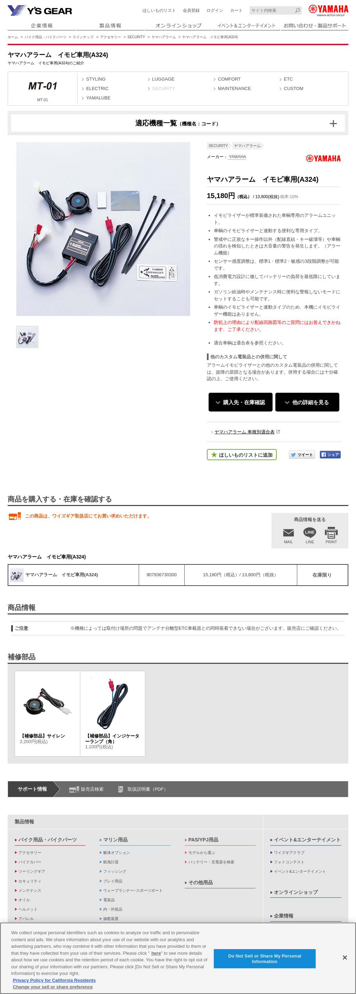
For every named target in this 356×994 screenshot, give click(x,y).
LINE (310, 542)
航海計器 (111, 862)
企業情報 (283, 916)
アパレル (26, 918)
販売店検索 (92, 789)
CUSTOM (294, 88)
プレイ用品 (112, 881)
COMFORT (229, 79)
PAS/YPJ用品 (203, 839)
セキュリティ (29, 881)
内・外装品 (112, 909)
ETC (288, 79)
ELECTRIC (97, 88)
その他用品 (200, 882)
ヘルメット (28, 909)
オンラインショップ (296, 892)
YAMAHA (237, 156)
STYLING (96, 79)
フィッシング (114, 871)
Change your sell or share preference (53, 988)
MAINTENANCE (234, 88)
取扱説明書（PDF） (148, 789)
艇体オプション (116, 852)
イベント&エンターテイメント (307, 839)
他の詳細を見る (310, 402)
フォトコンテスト (289, 862)
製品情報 (24, 821)
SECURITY (136, 37)
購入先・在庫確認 (244, 402)
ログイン (215, 10)
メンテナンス (29, 890)
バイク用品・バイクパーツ (45, 37)
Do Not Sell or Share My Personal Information (264, 960)
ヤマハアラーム (164, 37)
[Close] (345, 959)
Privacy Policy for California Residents (54, 981)
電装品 (109, 900)
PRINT (331, 542)
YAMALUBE (98, 97)
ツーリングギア (31, 871)
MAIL (288, 542)
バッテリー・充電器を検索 (211, 862)
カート (236, 10)
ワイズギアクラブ (289, 852)
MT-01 (42, 89)
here (156, 954)
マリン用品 (115, 839)
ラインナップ (83, 37)
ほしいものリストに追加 (246, 455)
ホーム (13, 37)
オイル (24, 900)
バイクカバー (29, 862)
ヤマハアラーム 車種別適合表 (245, 431)
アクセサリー (110, 37)
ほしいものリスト (159, 10)
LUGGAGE (163, 79)
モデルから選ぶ (201, 852)
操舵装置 (111, 918)
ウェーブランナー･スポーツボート (133, 890)
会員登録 (191, 10)
